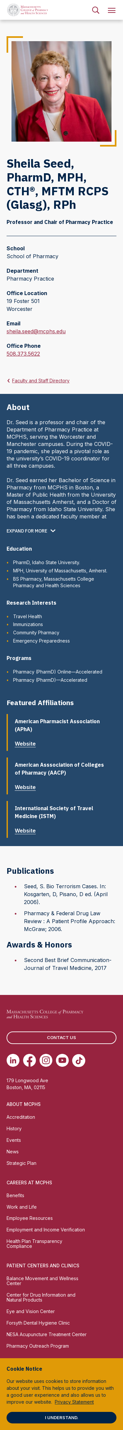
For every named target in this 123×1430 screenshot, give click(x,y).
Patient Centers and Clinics (43, 1265)
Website (28, 743)
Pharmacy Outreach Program (38, 1346)
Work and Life (22, 1207)
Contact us (61, 1037)
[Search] (96, 10)
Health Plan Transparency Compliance (34, 1243)
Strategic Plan (21, 1163)
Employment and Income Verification (46, 1229)
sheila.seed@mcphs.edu (36, 331)
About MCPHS (24, 1104)
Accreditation (21, 1117)
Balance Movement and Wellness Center (42, 1281)
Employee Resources (30, 1218)
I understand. (61, 1417)
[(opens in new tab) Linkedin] (13, 1060)
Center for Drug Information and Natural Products (41, 1297)
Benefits (15, 1195)
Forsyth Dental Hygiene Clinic (38, 1323)
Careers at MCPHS (29, 1182)
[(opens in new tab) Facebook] (29, 1060)
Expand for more (27, 531)
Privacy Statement (74, 1402)
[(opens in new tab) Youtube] (62, 1060)
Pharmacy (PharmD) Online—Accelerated (57, 671)
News (13, 1151)
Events (14, 1140)
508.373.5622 (23, 354)
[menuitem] (96, 10)
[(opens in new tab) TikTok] (78, 1060)
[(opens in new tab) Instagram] (45, 1060)
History (14, 1128)
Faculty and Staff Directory (41, 380)
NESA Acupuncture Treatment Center (47, 1334)
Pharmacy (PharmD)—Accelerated (50, 680)
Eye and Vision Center (31, 1311)
